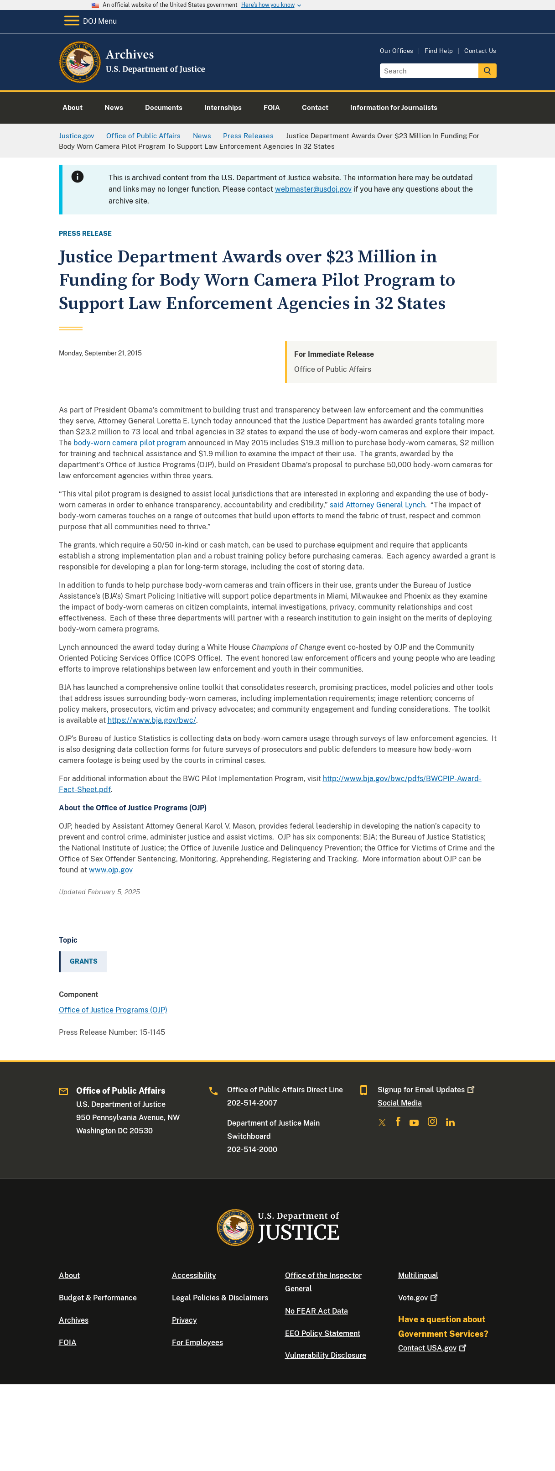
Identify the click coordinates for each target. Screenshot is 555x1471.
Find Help (439, 50)
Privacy (184, 1320)
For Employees (197, 1342)
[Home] (133, 79)
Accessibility (194, 1275)
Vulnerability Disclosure (325, 1355)
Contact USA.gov (433, 1348)
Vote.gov (419, 1298)
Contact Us (480, 50)
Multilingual (418, 1275)
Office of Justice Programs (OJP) (113, 1010)
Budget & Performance (98, 1298)
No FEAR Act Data (316, 1311)
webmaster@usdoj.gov (313, 189)
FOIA (68, 1342)
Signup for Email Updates (427, 1089)
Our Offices (397, 50)
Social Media (400, 1103)
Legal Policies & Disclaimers (220, 1298)
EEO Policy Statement (322, 1333)
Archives (73, 1320)
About (69, 1275)
